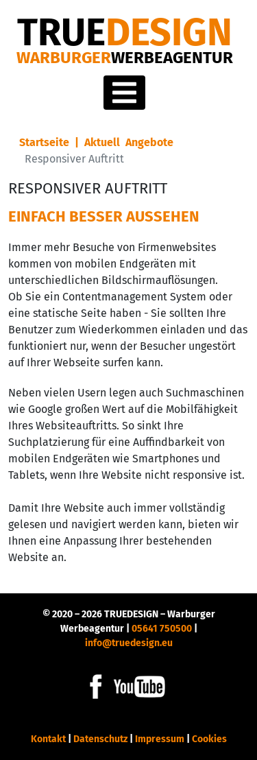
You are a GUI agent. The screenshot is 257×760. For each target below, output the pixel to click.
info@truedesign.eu (129, 643)
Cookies (209, 739)
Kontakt (48, 739)
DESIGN (124, 33)
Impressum (159, 739)
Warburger (124, 57)
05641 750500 (162, 628)
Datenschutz (100, 739)
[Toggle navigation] (124, 92)
